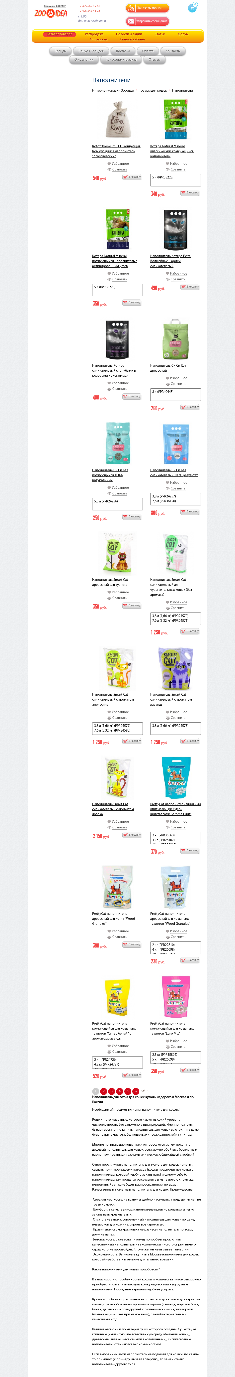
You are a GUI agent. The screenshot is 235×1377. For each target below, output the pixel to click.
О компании (84, 60)
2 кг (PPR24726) (117, 1060)
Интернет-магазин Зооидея (113, 91)
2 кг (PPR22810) (175, 945)
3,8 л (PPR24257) (175, 496)
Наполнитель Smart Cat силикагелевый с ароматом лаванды (171, 700)
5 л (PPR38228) (175, 177)
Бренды (60, 51)
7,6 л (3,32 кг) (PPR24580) (117, 731)
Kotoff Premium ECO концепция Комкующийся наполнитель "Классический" (116, 151)
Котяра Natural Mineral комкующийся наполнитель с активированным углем (114, 261)
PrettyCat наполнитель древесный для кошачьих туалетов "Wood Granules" (170, 919)
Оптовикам (98, 39)
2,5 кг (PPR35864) (175, 1055)
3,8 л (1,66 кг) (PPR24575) (175, 726)
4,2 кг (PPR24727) (117, 1065)
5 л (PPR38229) (117, 287)
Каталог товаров (59, 34)
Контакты (173, 51)
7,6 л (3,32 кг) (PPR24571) (175, 621)
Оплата (148, 51)
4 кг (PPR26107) (175, 840)
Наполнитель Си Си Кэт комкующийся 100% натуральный (110, 475)
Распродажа (94, 34)
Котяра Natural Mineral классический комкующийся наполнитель (172, 151)
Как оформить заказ (121, 60)
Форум (183, 34)
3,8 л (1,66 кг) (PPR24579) (117, 726)
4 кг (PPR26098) (175, 950)
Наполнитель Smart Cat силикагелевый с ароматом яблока (113, 809)
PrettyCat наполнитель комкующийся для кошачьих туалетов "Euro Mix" (172, 1029)
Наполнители (182, 91)
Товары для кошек (153, 91)
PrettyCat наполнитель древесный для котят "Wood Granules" (113, 919)
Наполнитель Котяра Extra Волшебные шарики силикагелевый (170, 261)
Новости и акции (129, 34)
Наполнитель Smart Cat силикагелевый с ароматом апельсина (113, 700)
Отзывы (154, 60)
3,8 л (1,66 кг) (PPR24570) (175, 616)
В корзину (135, 177)
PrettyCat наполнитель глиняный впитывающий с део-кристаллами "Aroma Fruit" (175, 809)
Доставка (123, 51)
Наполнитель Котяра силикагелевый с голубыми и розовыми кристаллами (114, 371)
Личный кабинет (132, 39)
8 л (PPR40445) (175, 392)
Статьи (160, 34)
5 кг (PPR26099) (175, 1060)
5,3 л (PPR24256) (117, 501)
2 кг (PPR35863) (175, 835)
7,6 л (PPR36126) (175, 501)
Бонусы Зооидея (91, 51)
